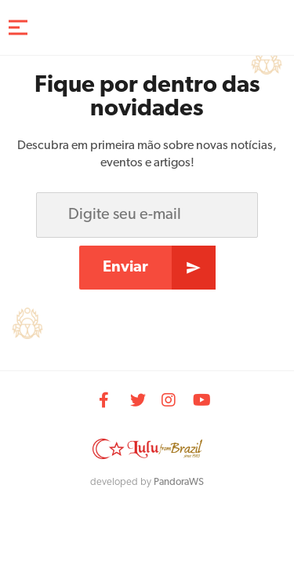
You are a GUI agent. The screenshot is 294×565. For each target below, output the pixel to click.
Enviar (125, 267)
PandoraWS (179, 482)
